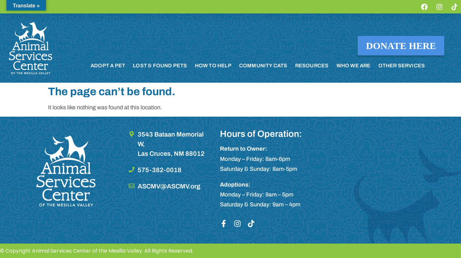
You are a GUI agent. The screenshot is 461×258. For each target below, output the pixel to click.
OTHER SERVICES (401, 65)
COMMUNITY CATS (263, 65)
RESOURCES (312, 65)
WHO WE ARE (353, 65)
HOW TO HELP (213, 65)
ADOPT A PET (108, 65)
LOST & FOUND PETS (160, 65)
